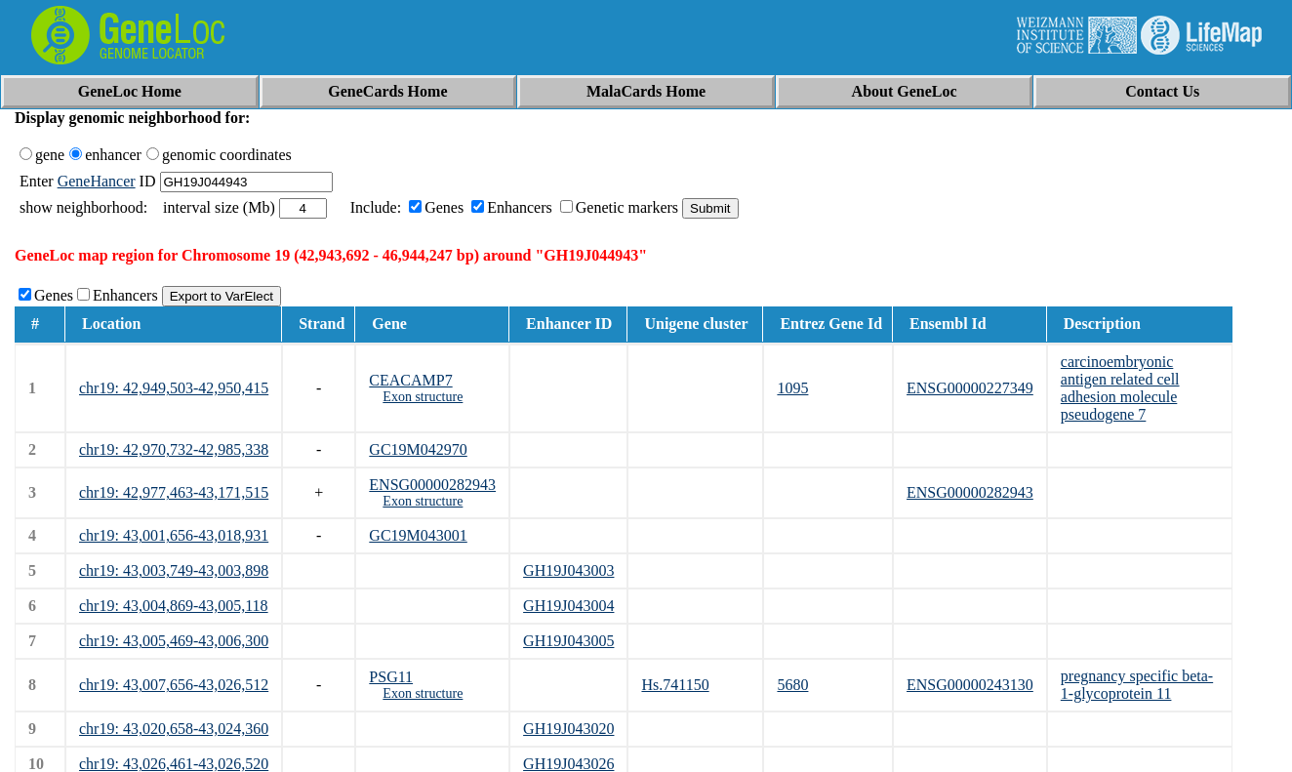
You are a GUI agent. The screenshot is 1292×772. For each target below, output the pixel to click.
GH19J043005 (568, 640)
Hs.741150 (674, 684)
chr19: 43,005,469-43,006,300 (173, 640)
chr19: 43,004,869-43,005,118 (173, 605)
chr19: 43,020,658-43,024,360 (173, 728)
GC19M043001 (417, 535)
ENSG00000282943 (432, 484)
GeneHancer (97, 181)
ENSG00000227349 (970, 388)
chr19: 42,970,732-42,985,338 (173, 449)
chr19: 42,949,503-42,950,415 (173, 388)
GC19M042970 (417, 449)
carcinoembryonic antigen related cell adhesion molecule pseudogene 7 (1120, 388)
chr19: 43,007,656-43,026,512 (173, 684)
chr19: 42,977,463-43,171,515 (173, 492)
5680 (792, 684)
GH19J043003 (568, 570)
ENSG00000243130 (970, 684)
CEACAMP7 (410, 380)
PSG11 (391, 677)
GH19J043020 (568, 728)
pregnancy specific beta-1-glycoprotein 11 (1137, 685)
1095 (792, 388)
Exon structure (423, 396)
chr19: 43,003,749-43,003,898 (173, 570)
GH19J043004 (568, 605)
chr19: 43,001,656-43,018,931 (173, 535)
